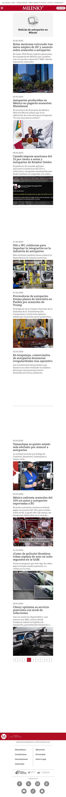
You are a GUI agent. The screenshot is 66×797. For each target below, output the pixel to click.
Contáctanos (21, 754)
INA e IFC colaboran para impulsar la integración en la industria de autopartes (32, 248)
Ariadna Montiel (21, 2)
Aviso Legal (41, 759)
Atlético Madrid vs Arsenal (37, 2)
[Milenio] (32, 8)
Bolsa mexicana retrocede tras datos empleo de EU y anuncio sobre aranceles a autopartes (33, 47)
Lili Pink (50, 2)
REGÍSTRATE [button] (60, 8)
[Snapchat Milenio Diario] (42, 791)
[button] (2, 9)
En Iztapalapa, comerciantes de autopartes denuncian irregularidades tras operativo (33, 358)
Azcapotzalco (58, 2)
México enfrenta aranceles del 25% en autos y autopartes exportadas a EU (33, 500)
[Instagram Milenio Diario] (37, 783)
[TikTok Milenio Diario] (33, 791)
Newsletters (20, 750)
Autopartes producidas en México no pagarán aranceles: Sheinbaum (32, 103)
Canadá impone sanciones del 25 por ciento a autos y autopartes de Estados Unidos (32, 159)
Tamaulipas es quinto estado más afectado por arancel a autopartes (31, 447)
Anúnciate (19, 764)
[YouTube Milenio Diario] (24, 791)
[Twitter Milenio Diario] (28, 783)
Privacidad (40, 754)
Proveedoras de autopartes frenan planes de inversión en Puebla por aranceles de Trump (32, 300)
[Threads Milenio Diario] (46, 783)
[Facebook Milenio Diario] (19, 783)
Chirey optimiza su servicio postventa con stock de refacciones (31, 610)
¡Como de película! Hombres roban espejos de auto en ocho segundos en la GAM (33, 556)
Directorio (40, 750)
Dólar (13, 2)
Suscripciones (21, 759)
